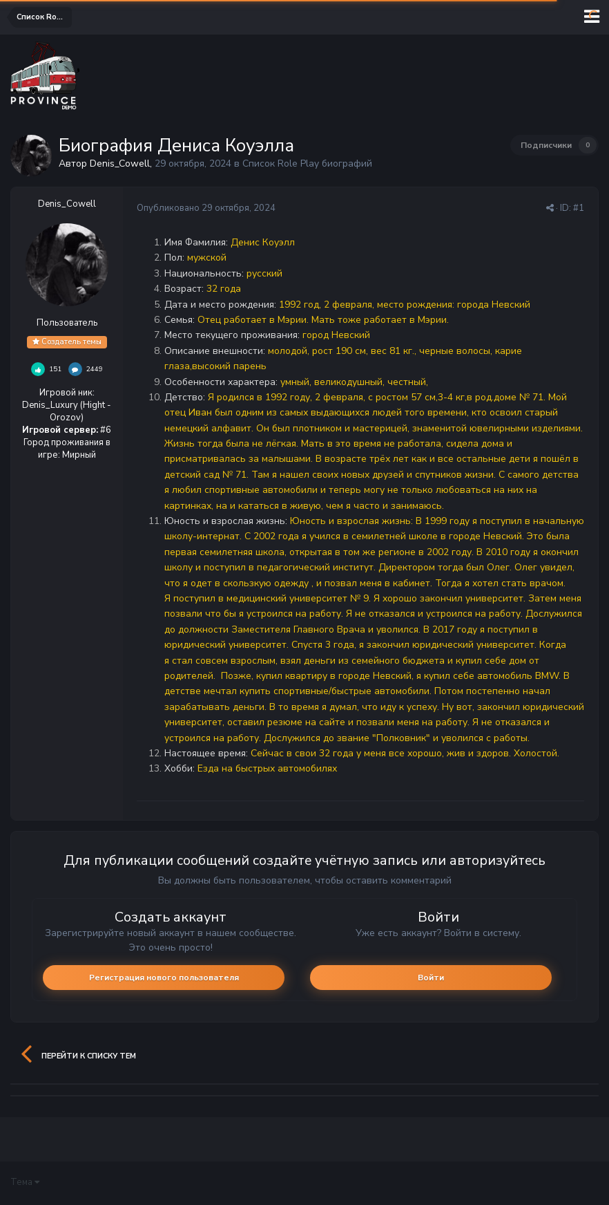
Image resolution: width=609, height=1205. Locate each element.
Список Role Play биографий (307, 163)
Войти (431, 977)
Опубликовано (206, 208)
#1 (578, 208)
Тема (24, 1182)
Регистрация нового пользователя (164, 977)
